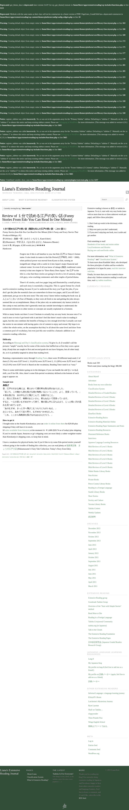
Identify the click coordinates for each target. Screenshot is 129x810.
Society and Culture (95, 499)
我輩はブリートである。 (98, 725)
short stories (5, 456)
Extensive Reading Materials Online (101, 421)
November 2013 (94, 532)
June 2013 (92, 544)
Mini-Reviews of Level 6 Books (100, 466)
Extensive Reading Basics (98, 417)
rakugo (77, 453)
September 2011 (94, 561)
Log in (90, 740)
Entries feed (92, 744)
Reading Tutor (41, 357)
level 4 (61, 453)
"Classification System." (108, 259)
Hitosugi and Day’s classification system (31, 342)
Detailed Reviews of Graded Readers (102, 392)
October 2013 (93, 536)
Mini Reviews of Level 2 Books (100, 450)
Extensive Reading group (97, 597)
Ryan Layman (93, 705)
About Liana (8, 199)
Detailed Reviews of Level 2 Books (101, 396)
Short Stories (71, 222)
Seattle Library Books (96, 491)
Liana (6, 222)
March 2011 (92, 585)
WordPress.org (93, 753)
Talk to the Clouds (95, 629)
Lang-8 (91, 658)
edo (28, 453)
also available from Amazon (17, 429)
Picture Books (93, 479)
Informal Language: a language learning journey (106, 692)
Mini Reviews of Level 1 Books (100, 446)
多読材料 (92, 516)
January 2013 (93, 552)
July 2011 (91, 569)
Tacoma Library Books (97, 503)
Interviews (92, 438)
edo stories (40, 453)
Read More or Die (95, 613)
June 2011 (92, 573)
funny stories (47, 453)
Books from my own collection (100, 384)
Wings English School (96, 721)
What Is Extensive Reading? (33, 199)
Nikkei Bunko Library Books (99, 471)
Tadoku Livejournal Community (100, 621)
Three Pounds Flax (95, 717)
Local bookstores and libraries (99, 247)
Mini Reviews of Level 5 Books (100, 462)
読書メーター (93, 681)
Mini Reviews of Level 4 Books (100, 458)
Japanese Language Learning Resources (103, 442)
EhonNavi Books (94, 413)
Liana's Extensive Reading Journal (33, 188)
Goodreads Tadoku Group (98, 601)
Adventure (92, 380)
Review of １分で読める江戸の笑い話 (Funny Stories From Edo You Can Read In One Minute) (38, 217)
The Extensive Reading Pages (99, 637)
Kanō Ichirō (55, 453)
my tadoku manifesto (103, 280)
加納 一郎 (29, 456)
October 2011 (93, 557)
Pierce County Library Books (99, 483)
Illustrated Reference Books (98, 433)
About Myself (93, 376)
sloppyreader (93, 713)
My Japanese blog (95, 662)
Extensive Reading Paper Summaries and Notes (106, 425)
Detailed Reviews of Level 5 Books (101, 409)
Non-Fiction (92, 475)
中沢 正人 (22, 456)
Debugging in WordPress (68, 122)
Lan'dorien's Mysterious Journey (100, 701)
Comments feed (94, 749)
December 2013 (94, 528)
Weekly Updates (94, 512)
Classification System (63, 199)
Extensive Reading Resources (99, 429)
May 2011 (92, 577)
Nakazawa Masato (69, 453)
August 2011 (93, 565)
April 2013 (92, 548)
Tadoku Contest (94, 508)
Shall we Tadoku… (95, 709)
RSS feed (82, 797)
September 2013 (94, 540)
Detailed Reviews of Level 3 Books (101, 400)
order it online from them (54, 423)
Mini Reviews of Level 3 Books (100, 454)
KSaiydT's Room (94, 696)
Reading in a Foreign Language (100, 487)
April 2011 (92, 581)
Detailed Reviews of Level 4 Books (46, 222)
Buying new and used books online (101, 250)
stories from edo (14, 456)
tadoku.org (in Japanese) (97, 625)
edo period (33, 453)
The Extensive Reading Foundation (101, 633)
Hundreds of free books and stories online (103, 244)
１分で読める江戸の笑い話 (18, 453)
